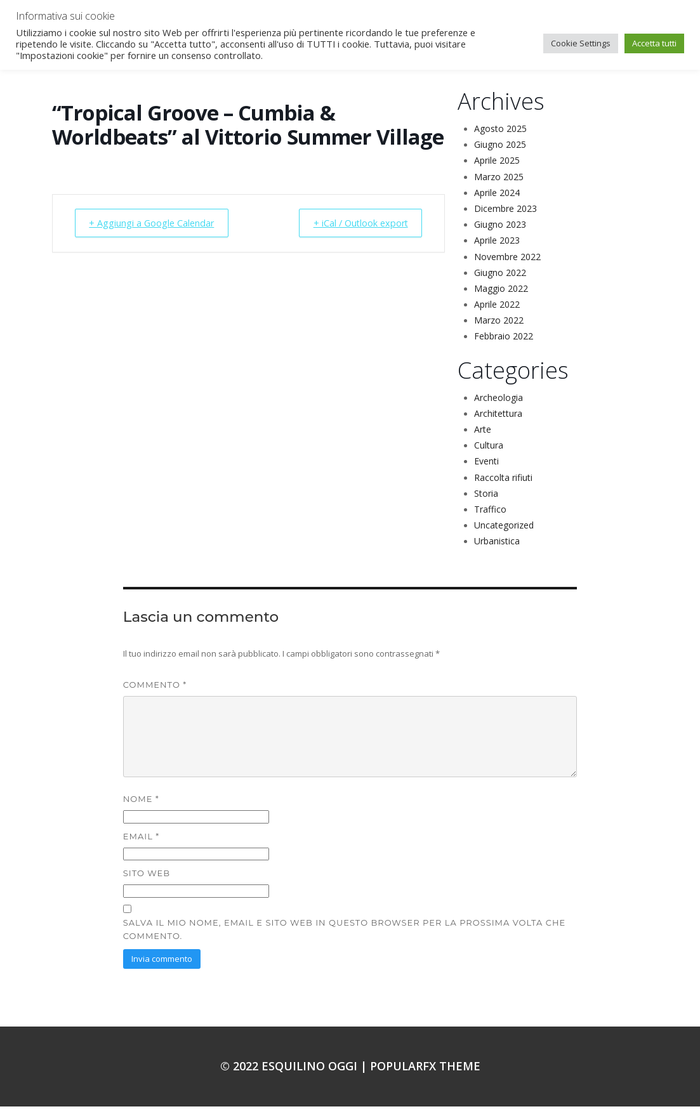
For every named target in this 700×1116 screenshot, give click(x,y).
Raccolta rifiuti (503, 487)
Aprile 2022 (497, 314)
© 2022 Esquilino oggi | (295, 1075)
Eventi (486, 470)
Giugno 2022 (500, 282)
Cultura (488, 455)
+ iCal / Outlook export (354, 232)
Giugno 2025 (500, 154)
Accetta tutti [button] (654, 43)
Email (141, 846)
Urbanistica (497, 550)
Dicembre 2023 (505, 218)
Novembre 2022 (507, 266)
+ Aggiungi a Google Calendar (157, 232)
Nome (141, 808)
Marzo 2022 (499, 330)
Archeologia (498, 407)
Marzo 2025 (499, 186)
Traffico (490, 519)
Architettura (498, 423)
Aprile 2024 (497, 202)
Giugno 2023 (500, 234)
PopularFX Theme (425, 1075)
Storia (486, 503)
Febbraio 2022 (503, 345)
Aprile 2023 (497, 250)
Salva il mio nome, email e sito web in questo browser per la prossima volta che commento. (344, 938)
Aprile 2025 (497, 170)
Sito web (146, 882)
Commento (155, 694)
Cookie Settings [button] (581, 43)
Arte (482, 439)
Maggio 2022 (501, 298)
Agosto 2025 (500, 138)
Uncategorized (504, 534)
